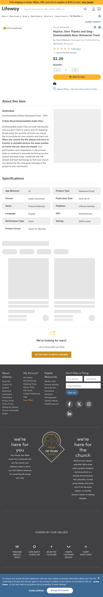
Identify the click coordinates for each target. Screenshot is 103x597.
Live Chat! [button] (28, 399)
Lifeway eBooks (51, 400)
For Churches (76, 16)
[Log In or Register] (93, 9)
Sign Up (72, 392)
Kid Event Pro (50, 387)
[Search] (85, 9)
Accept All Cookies (60, 590)
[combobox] (55, 9)
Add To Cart (77, 77)
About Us (6, 381)
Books (26, 16)
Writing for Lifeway (10, 407)
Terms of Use (7, 403)
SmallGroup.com (52, 403)
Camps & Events (62, 16)
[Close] (99, 578)
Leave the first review (66, 52)
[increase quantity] (75, 70)
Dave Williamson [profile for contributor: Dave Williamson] (63, 39)
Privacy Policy (8, 400)
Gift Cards (27, 390)
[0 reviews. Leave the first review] (67, 48)
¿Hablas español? (93, 22)
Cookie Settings (36, 590)
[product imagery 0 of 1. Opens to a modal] (26, 49)
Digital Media (37, 16)
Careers (5, 387)
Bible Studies (15, 16)
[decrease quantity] (57, 70)
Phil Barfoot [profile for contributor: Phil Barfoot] (58, 43)
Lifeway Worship (52, 384)
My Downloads (29, 380)
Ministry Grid (50, 381)
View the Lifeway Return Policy (84, 89)
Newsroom (6, 390)
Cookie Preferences (31, 393)
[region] (51, 585)
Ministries (48, 16)
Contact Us (7, 384)
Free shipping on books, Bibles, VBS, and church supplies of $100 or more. (51, 2)
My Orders (27, 377)
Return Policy (29, 387)
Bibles (5, 16)
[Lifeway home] (10, 9)
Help (25, 396)
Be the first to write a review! (51, 355)
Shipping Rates (29, 383)
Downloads (49, 390)
